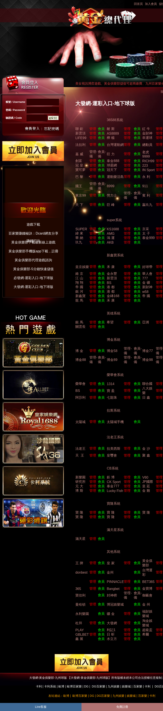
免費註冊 (122, 706)
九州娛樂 (113, 686)
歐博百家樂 (74, 686)
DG (86, 686)
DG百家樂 (98, 686)
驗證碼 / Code (14, 117)
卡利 (39, 686)
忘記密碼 (50, 128)
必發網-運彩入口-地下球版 (33, 278)
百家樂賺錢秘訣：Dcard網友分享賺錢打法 (33, 234)
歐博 (61, 686)
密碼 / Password (15, 110)
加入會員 (151, 4)
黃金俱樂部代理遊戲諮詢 (33, 260)
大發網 (112, 623)
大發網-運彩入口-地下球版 (33, 287)
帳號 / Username (15, 102)
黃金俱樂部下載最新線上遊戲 (33, 242)
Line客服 (40, 706)
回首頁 (138, 4)
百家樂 (137, 686)
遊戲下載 (33, 224)
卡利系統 (50, 686)
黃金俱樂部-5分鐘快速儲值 (33, 269)
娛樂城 (126, 686)
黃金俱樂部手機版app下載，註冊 (33, 251)
